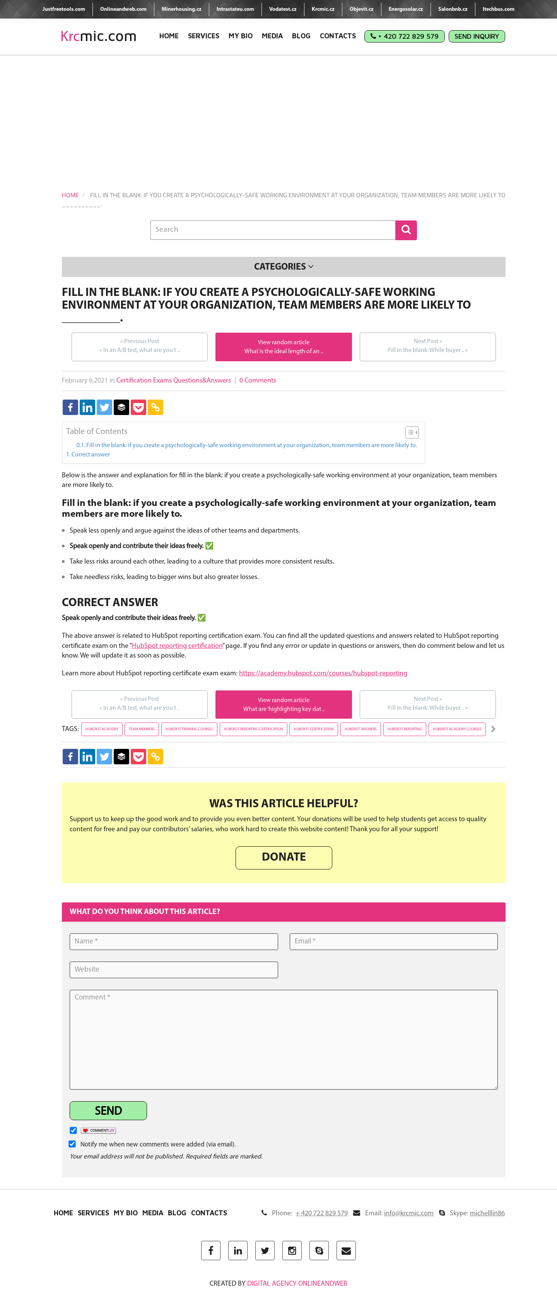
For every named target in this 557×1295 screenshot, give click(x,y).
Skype (472, 1213)
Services (203, 36)
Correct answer (91, 455)
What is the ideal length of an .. (283, 352)
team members (142, 729)
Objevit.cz (362, 9)
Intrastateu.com (235, 9)
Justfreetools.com (64, 9)
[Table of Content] (412, 432)
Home (169, 36)
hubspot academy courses (457, 729)
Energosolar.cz (406, 9)
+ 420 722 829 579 (405, 36)
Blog (301, 36)
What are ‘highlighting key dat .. (284, 709)
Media (272, 36)
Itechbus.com (498, 9)
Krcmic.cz (323, 9)
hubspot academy (101, 729)
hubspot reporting (405, 729)
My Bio (241, 36)
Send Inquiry (476, 36)
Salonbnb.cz (453, 9)
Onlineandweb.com (123, 9)
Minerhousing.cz (182, 9)
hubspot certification (314, 729)
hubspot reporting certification (253, 729)
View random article (283, 343)
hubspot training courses (189, 729)
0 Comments (257, 380)
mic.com (98, 36)
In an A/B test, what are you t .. (139, 345)
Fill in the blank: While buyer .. (428, 345)
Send (108, 1112)
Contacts (338, 36)
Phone (304, 1213)
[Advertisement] (278, 113)
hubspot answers (361, 729)
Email (393, 1213)
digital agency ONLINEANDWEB (297, 1284)
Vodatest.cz (283, 9)
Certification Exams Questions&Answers (173, 380)
